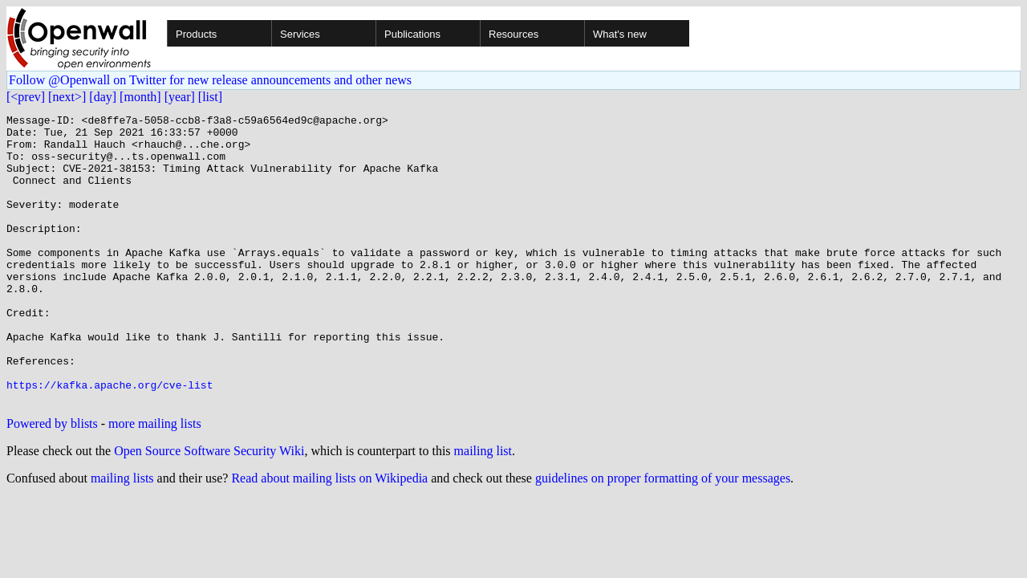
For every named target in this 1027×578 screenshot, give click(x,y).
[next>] (67, 97)
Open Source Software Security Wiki (209, 508)
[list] (210, 97)
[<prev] (25, 97)
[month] (140, 97)
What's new (620, 34)
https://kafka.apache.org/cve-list (109, 440)
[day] (102, 97)
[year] (179, 97)
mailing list (483, 508)
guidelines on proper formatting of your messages (662, 536)
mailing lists (122, 536)
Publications (412, 34)
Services (300, 34)
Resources (513, 34)
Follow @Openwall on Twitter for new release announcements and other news (210, 80)
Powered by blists (52, 481)
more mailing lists (154, 481)
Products (196, 34)
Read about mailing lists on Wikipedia (329, 536)
